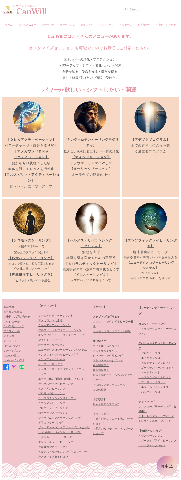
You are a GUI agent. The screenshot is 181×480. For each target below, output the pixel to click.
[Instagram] (14, 367)
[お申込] (167, 466)
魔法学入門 (99, 340)
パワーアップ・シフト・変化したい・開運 (90, 65)
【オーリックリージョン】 (91, 169)
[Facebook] (6, 367)
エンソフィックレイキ (151, 445)
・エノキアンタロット (151, 358)
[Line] (22, 367)
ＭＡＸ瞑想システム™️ (106, 404)
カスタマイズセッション (52, 47)
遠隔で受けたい (107, 78)
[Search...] (150, 9)
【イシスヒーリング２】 (91, 275)
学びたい (87, 78)
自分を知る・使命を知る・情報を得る (90, 71)
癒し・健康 (70, 78)
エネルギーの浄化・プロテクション (90, 59)
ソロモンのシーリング (51, 393)
